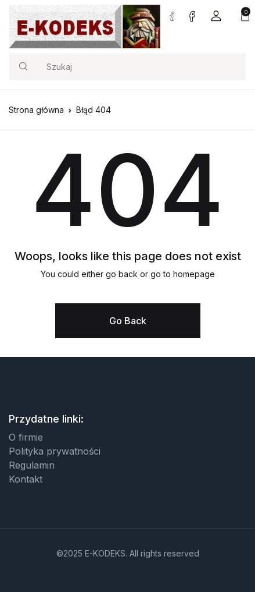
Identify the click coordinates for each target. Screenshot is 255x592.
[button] (216, 15)
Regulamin (32, 465)
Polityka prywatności (54, 451)
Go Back (127, 321)
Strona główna (36, 110)
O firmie (26, 437)
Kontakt (25, 479)
